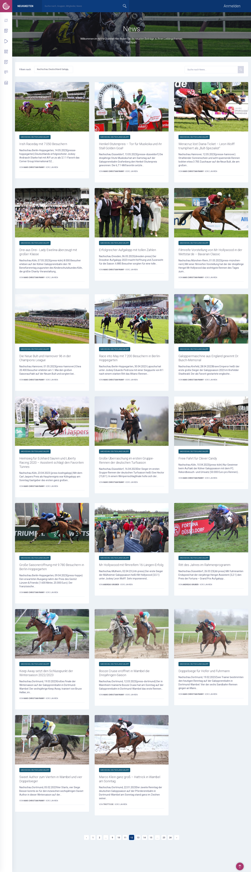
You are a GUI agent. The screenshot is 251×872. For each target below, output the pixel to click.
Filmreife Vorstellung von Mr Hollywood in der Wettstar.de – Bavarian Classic (204, 257)
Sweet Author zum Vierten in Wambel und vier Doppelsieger (51, 796)
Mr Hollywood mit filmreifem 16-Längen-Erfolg (126, 580)
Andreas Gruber (111, 603)
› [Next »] (176, 855)
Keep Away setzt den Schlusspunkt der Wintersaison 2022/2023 (51, 688)
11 (125, 855)
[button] (53, 69)
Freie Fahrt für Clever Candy (202, 469)
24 (170, 855)
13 (138, 855)
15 (151, 855)
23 (164, 855)
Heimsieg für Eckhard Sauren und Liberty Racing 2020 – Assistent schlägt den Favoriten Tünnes (47, 474)
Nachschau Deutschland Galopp (35, 137)
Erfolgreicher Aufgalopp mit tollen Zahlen (127, 254)
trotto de (108, 822)
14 (144, 855)
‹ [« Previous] (86, 855)
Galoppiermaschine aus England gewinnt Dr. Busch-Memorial (205, 367)
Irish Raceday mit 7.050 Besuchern (48, 144)
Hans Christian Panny (34, 168)
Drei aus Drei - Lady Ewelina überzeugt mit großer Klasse (51, 254)
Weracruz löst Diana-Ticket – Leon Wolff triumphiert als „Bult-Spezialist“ (209, 147)
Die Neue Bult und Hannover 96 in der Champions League (50, 367)
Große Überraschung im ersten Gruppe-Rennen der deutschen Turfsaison (125, 474)
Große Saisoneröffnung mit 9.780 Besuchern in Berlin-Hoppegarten (47, 580)
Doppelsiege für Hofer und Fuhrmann (209, 686)
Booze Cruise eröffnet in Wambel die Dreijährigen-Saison (129, 688)
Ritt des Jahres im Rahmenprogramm (210, 578)
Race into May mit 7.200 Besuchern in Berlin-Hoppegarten (130, 367)
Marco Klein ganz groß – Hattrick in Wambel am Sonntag (128, 796)
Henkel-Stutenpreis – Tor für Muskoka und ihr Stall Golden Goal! (131, 147)
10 (118, 855)
